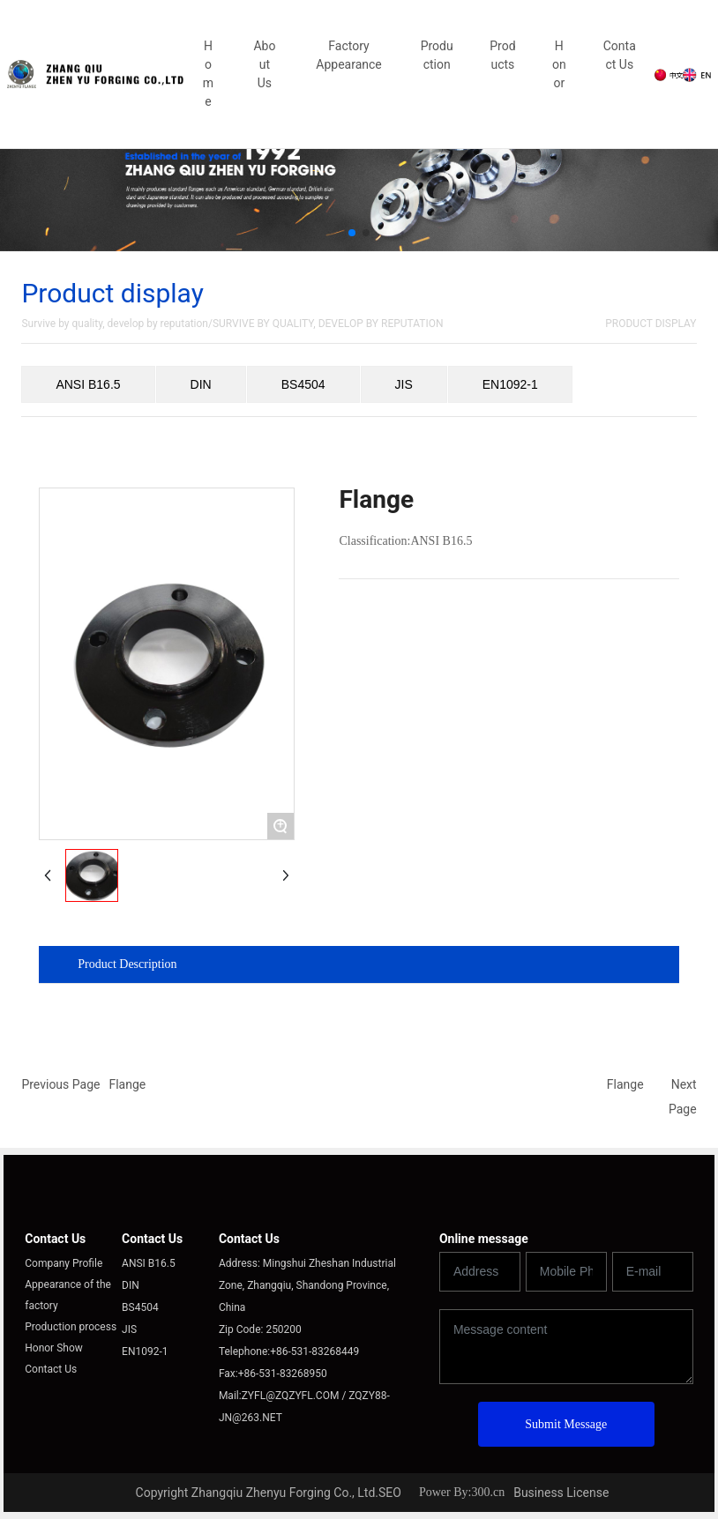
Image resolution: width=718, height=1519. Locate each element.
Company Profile (63, 1263)
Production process (70, 1327)
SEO (389, 1492)
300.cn (488, 1492)
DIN (201, 384)
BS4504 (303, 384)
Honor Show (54, 1348)
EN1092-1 (510, 384)
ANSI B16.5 (88, 384)
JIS (404, 384)
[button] (351, 232)
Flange (127, 1084)
